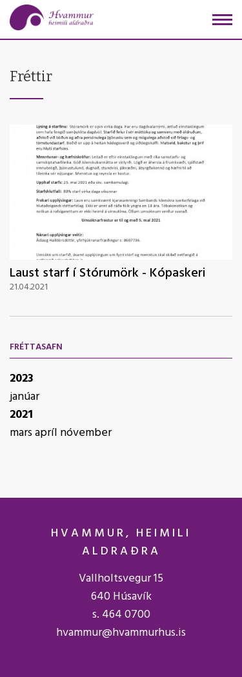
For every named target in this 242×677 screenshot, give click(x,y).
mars (22, 433)
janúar (24, 397)
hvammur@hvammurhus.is (121, 632)
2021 (21, 415)
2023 (22, 378)
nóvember (86, 433)
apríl (47, 433)
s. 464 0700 (121, 614)
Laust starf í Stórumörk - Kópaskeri (108, 273)
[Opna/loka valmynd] (222, 19)
